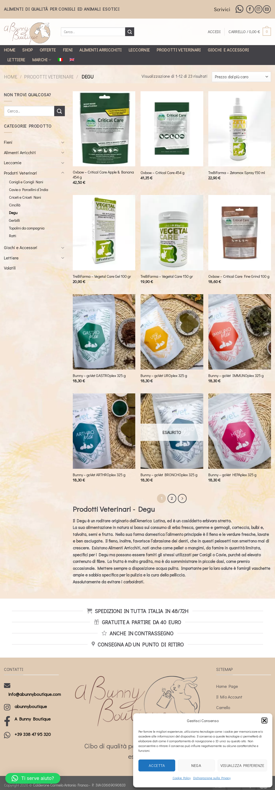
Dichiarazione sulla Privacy (212, 778)
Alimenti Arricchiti (100, 50)
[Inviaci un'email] (267, 9)
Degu (13, 212)
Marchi (41, 59)
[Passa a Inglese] (72, 59)
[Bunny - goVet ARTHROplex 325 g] (104, 431)
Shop (27, 50)
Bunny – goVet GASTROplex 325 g (99, 375)
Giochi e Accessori (228, 50)
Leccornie (139, 50)
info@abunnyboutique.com (34, 694)
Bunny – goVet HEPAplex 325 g (232, 474)
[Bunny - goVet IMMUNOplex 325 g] (239, 332)
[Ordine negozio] (241, 77)
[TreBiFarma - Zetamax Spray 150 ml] (239, 129)
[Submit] (129, 31)
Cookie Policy (182, 778)
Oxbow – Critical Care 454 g (162, 172)
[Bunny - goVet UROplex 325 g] (172, 332)
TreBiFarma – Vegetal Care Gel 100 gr (102, 276)
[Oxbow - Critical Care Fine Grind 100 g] (239, 232)
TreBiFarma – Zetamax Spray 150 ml (236, 172)
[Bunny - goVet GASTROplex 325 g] (104, 332)
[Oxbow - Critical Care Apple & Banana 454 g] (104, 129)
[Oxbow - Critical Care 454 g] (172, 129)
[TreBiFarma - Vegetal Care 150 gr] (172, 232)
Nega (196, 765)
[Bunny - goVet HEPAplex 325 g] (239, 431)
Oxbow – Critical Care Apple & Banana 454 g (103, 175)
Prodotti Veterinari (179, 50)
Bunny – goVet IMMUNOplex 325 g (236, 375)
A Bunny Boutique (33, 719)
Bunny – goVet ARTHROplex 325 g (99, 474)
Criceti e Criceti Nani (25, 197)
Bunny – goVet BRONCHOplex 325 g (169, 474)
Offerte (48, 50)
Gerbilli (14, 220)
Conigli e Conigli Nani (26, 181)
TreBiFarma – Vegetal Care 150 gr (167, 276)
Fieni (68, 50)
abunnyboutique (31, 706)
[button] (264, 720)
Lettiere (16, 59)
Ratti (12, 235)
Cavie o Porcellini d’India (28, 189)
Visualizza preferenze (242, 765)
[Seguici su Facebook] (250, 9)
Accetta (157, 765)
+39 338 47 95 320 (33, 734)
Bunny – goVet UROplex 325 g (164, 375)
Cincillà (14, 204)
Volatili (10, 268)
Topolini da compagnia (26, 228)
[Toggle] (63, 142)
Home (9, 50)
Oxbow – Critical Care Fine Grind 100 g (238, 276)
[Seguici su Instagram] (258, 9)
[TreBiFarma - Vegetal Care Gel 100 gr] (104, 232)
